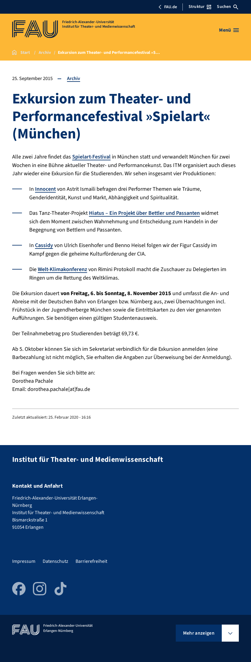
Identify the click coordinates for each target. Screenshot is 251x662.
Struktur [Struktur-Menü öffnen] (200, 7)
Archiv (73, 78)
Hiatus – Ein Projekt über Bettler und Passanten (145, 212)
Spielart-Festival (91, 157)
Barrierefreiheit (91, 559)
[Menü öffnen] (229, 30)
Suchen (227, 7)
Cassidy (44, 244)
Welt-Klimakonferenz (62, 268)
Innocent (45, 189)
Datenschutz (55, 559)
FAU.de (167, 7)
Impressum (23, 559)
